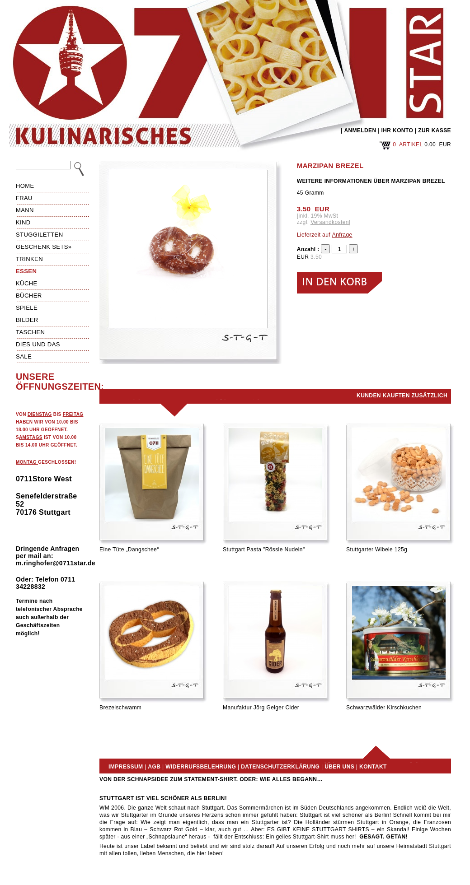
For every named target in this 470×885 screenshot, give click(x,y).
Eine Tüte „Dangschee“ (129, 549)
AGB (154, 767)
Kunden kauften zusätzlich (402, 395)
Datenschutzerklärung (280, 767)
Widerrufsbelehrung (200, 767)
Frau (24, 198)
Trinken (29, 259)
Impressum (125, 767)
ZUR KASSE (434, 130)
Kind (23, 222)
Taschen (30, 332)
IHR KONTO (397, 130)
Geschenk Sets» (44, 246)
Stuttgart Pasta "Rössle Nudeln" (264, 549)
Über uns (339, 767)
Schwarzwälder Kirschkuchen (384, 707)
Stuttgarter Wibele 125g (376, 549)
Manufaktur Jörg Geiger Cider (261, 707)
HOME (25, 185)
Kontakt (373, 767)
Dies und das (38, 344)
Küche (27, 283)
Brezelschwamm (120, 707)
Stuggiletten (39, 234)
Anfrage (342, 235)
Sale (24, 356)
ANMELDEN (360, 130)
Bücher (29, 295)
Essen (26, 271)
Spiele (27, 307)
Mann (25, 210)
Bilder (27, 320)
